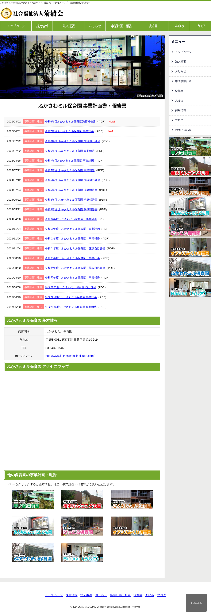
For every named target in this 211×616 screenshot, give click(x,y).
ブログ (200, 25)
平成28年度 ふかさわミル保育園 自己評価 (70, 287)
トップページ (16, 25)
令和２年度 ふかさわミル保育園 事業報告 (72, 238)
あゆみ (179, 25)
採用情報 (42, 25)
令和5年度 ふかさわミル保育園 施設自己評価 (72, 180)
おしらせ (95, 25)
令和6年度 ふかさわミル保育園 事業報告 (70, 150)
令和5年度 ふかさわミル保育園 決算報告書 (71, 190)
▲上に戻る (196, 602)
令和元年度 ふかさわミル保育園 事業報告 (72, 277)
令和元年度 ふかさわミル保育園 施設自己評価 (75, 267)
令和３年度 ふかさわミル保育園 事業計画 (72, 228)
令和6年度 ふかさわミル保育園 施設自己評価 (72, 141)
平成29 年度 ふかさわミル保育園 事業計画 (71, 297)
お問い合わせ (183, 130)
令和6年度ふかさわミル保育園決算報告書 (70, 121)
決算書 (153, 25)
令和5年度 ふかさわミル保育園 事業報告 (70, 170)
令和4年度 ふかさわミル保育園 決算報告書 (71, 199)
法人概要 (68, 25)
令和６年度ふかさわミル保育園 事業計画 (71, 219)
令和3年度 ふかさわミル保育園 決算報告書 (71, 209)
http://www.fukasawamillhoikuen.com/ (70, 356)
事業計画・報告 (121, 25)
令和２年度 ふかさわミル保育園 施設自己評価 (75, 248)
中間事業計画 (183, 81)
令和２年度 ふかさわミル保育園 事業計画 (72, 258)
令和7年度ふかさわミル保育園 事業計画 (69, 131)
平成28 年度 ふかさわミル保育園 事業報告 (71, 307)
